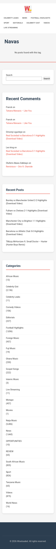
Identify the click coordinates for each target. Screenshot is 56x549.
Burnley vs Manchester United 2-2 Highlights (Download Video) (26, 202)
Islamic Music (12, 379)
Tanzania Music (13, 482)
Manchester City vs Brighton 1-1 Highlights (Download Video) (25, 222)
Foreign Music (12, 338)
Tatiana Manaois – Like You (19, 111)
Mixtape (9, 400)
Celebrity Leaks (11, 18)
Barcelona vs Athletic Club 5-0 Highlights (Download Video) (25, 233)
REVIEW (9, 451)
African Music (12, 276)
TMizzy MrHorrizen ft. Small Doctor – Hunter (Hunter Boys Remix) (26, 243)
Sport (6, 23)
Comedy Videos (13, 307)
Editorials (18, 23)
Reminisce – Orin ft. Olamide (19, 166)
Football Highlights (40, 18)
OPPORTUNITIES (14, 441)
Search (9, 75)
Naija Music (11, 420)
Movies (9, 410)
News (24, 18)
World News (11, 503)
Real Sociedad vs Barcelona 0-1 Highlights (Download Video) (25, 137)
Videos (47, 23)
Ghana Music (12, 358)
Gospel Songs (12, 369)
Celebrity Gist (33, 23)
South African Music (15, 461)
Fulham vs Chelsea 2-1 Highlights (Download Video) (26, 212)
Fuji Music (10, 348)
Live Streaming (11, 28)
